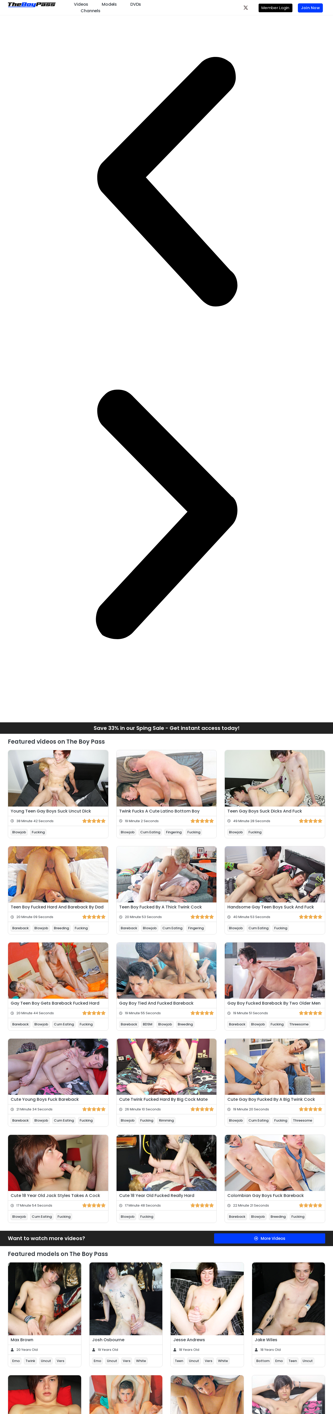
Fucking (38, 832)
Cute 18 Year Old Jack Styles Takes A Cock (55, 1196)
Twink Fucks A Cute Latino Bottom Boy (159, 811)
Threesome (299, 1024)
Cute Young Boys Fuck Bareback (45, 1099)
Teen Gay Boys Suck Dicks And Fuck (264, 811)
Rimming (166, 1120)
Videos (81, 4)
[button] (166, 181)
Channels (90, 11)
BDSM (147, 1024)
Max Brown (22, 1340)
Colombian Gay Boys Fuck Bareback (265, 1196)
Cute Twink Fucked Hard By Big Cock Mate (163, 1099)
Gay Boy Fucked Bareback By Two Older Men (274, 1003)
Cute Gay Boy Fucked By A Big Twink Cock (271, 1099)
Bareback (20, 928)
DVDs (135, 4)
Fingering (174, 832)
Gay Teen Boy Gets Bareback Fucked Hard (55, 1003)
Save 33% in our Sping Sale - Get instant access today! (167, 728)
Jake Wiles (266, 1340)
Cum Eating (150, 832)
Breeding (61, 928)
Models (109, 4)
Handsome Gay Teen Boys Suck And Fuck (270, 907)
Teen (179, 1360)
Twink (30, 1360)
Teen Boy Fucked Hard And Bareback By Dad (57, 907)
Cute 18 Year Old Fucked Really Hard (156, 1196)
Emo (16, 1360)
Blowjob (19, 832)
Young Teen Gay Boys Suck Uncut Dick (51, 811)
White (141, 1360)
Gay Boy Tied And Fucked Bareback (156, 1003)
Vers (60, 1360)
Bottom (263, 1360)
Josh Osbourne (108, 1340)
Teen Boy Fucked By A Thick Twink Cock (160, 907)
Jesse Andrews (189, 1340)
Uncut (46, 1360)
